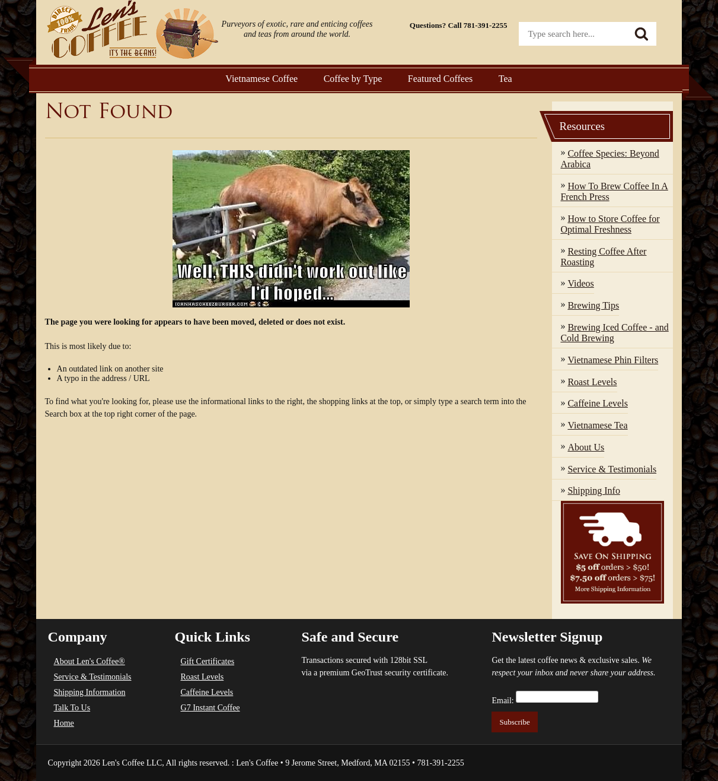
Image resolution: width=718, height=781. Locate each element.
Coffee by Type (353, 79)
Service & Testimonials (93, 676)
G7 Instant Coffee (210, 707)
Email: (502, 700)
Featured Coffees (440, 79)
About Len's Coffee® (89, 661)
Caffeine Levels (207, 692)
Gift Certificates (208, 661)
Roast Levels (202, 676)
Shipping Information (90, 692)
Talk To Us (72, 707)
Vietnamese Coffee (261, 79)
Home (64, 723)
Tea (505, 79)
